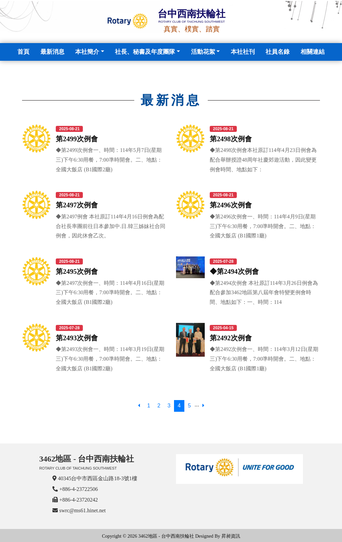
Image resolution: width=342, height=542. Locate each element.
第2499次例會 (77, 138)
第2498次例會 (231, 138)
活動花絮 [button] (203, 51)
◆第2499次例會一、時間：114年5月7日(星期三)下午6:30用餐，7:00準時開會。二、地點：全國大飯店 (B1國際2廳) (109, 159)
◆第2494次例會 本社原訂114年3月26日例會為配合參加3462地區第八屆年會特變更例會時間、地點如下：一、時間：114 (264, 292)
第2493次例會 (77, 337)
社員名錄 (278, 51)
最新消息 (52, 51)
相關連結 (313, 51)
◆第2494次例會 (234, 271)
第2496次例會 (231, 205)
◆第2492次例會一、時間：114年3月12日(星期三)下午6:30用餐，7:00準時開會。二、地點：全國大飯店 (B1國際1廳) (264, 358)
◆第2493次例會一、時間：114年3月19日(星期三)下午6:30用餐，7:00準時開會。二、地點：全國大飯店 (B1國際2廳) (110, 358)
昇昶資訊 (230, 536)
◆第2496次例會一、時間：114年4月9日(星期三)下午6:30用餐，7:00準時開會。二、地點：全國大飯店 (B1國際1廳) (263, 225)
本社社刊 (243, 51)
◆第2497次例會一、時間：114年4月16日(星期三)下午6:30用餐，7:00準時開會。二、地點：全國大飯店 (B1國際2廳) (110, 292)
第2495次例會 (77, 271)
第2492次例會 (231, 337)
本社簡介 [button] (87, 51)
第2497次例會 (77, 205)
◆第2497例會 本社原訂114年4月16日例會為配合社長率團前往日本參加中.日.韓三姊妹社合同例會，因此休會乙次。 (110, 225)
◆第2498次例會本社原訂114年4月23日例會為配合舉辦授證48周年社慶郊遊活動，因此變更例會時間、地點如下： (263, 159)
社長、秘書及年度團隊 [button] (145, 51)
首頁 (24, 51)
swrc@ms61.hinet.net (82, 510)
